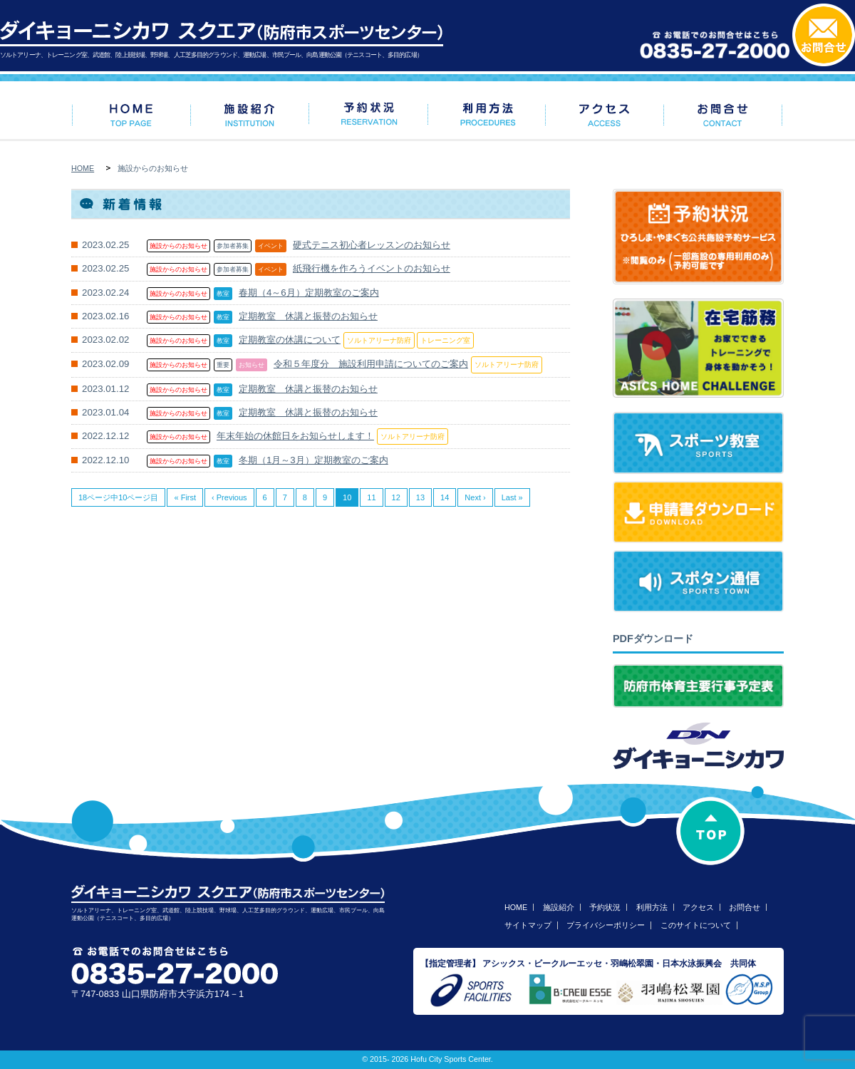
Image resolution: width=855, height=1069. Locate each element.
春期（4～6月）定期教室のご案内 (309, 292)
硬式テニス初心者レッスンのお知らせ (371, 244)
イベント (271, 245)
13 (420, 497)
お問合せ (744, 907)
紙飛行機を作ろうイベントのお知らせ (371, 268)
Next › (475, 497)
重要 (223, 364)
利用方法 (652, 907)
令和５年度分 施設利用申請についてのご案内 (371, 363)
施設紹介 (558, 907)
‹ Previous (229, 497)
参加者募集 (233, 245)
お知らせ (251, 364)
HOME (82, 168)
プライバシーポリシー (605, 925)
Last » (512, 497)
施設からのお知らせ (178, 245)
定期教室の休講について (290, 339)
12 (396, 497)
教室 (223, 293)
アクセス (698, 907)
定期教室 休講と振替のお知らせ (308, 316)
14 (444, 497)
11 (371, 497)
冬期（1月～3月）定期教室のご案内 (313, 460)
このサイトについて (695, 925)
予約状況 (605, 907)
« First (185, 497)
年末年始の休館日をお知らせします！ (295, 435)
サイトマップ (527, 925)
